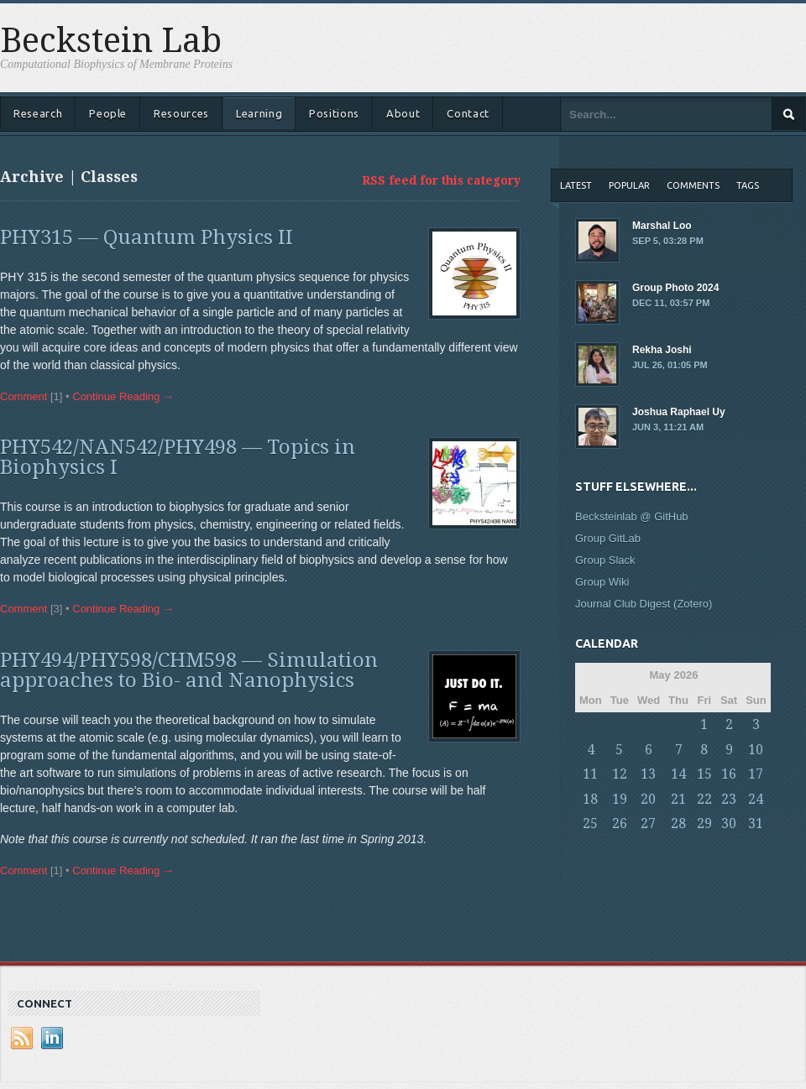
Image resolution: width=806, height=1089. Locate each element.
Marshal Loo (684, 234)
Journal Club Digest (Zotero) (643, 603)
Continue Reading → (123, 396)
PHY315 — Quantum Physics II (146, 237)
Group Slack (605, 560)
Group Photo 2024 (684, 296)
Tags (747, 185)
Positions (334, 113)
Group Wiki (602, 582)
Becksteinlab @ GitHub (631, 516)
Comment (23, 396)
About (403, 113)
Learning (259, 113)
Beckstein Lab (111, 41)
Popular (629, 185)
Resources (181, 113)
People (108, 113)
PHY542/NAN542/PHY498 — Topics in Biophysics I (177, 457)
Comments (693, 185)
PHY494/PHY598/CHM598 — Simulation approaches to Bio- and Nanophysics (189, 670)
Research (37, 113)
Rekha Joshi (684, 358)
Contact (468, 113)
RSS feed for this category (441, 180)
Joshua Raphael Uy (684, 420)
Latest (576, 185)
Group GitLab (608, 538)
